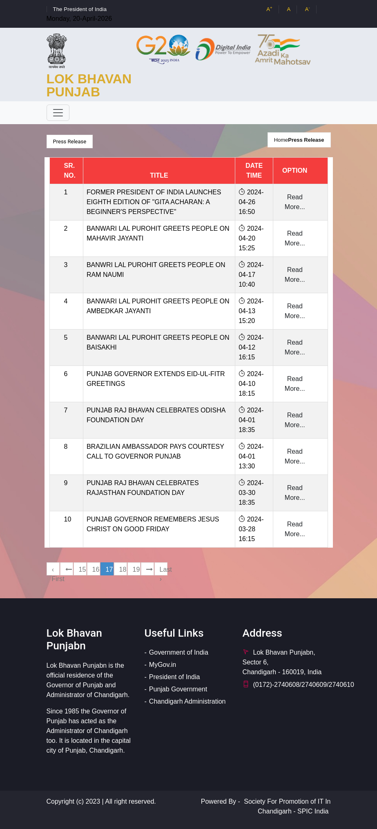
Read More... (295, 202)
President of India (174, 676)
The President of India (80, 9)
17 (109, 569)
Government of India (178, 652)
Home (281, 140)
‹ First (56, 570)
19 (136, 569)
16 (96, 569)
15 (82, 569)
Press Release (306, 140)
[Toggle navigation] (58, 113)
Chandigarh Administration (187, 701)
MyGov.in (162, 664)
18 (123, 569)
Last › (163, 570)
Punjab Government (178, 689)
